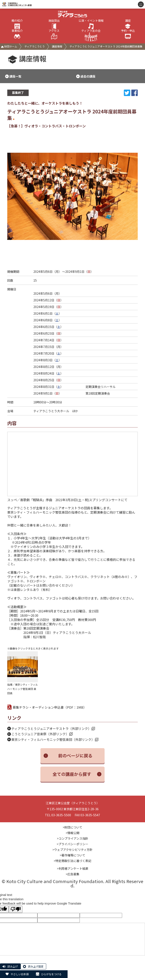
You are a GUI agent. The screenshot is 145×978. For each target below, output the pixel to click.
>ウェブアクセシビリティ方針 (72, 849)
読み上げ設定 (35, 966)
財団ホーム (9, 46)
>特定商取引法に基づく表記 (72, 861)
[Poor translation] (15, 909)
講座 (128, 24)
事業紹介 (17, 34)
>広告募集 (72, 874)
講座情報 (57, 46)
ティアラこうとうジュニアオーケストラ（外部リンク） (53, 728)
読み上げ (12, 966)
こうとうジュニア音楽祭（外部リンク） (42, 734)
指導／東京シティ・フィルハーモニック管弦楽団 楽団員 (22, 673)
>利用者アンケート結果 (72, 868)
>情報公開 (72, 833)
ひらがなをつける (51, 974)
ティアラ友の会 (91, 35)
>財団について (72, 827)
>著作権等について (72, 855)
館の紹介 (17, 24)
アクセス (54, 34)
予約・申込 (128, 34)
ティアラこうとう (34, 46)
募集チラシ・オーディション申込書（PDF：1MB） (46, 707)
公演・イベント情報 (91, 24)
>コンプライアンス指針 (72, 838)
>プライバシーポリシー (72, 844)
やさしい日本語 (20, 974)
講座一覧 (15, 76)
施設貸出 (54, 24)
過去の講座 (87, 76)
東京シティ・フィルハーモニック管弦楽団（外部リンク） (54, 739)
